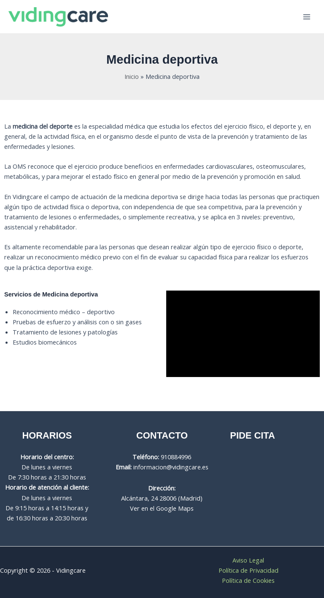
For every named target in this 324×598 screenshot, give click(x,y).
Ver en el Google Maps (162, 508)
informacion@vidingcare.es (170, 467)
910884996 (176, 457)
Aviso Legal (248, 560)
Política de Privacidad (248, 570)
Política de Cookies (248, 580)
